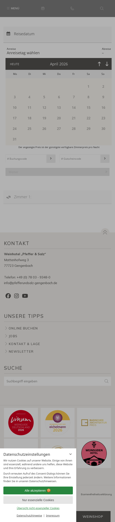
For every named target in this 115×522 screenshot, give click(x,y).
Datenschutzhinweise (29, 515)
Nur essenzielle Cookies (38, 500)
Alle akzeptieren (38, 490)
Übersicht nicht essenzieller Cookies (38, 508)
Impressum (53, 515)
